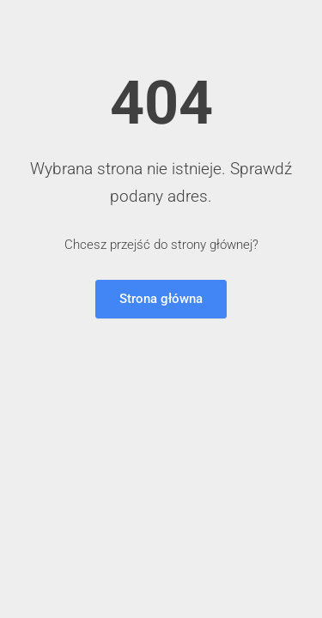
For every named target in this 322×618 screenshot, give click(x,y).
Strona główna (161, 298)
